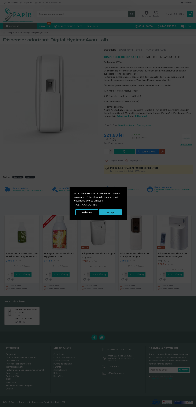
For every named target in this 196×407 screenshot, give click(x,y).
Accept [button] (110, 212)
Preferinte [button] (87, 212)
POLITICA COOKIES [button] (86, 204)
